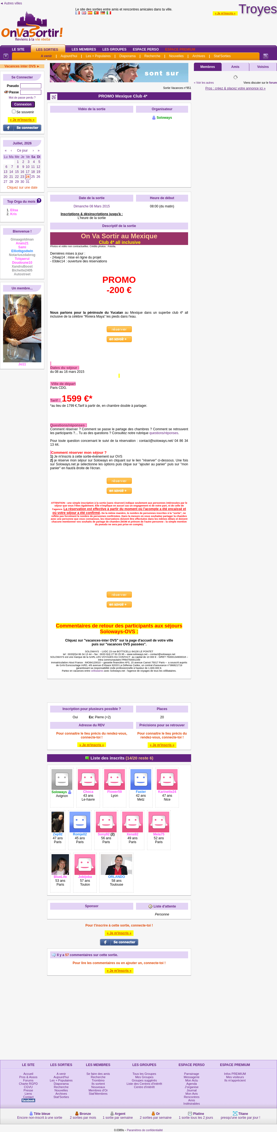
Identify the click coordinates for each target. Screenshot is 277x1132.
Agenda (191, 1083)
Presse (28, 1090)
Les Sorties (47, 50)
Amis (235, 67)
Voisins (263, 67)
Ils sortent (98, 1083)
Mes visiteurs (235, 1077)
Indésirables (191, 1103)
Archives (198, 56)
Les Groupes (114, 49)
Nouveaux (98, 1087)
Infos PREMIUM (235, 1073)
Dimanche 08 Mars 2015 (92, 206)
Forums (28, 1080)
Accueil (28, 1073)
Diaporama (127, 56)
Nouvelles (176, 56)
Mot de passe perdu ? (22, 97)
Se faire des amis (98, 1073)
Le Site (18, 49)
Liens (28, 1093)
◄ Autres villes (11, 3)
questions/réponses (163, 433)
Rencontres (191, 1097)
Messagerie (191, 1077)
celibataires (97, 670)
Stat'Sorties (222, 56)
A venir (46, 56)
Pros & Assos (28, 1077)
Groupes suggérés (144, 1080)
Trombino (98, 1080)
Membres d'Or (98, 1090)
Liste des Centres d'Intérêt (144, 1083)
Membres (207, 67)
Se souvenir (25, 112)
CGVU (28, 1087)
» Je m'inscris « (225, 13)
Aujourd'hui (69, 56)
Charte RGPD (28, 1083)
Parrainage (191, 1073)
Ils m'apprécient (235, 1080)
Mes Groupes (144, 1077)
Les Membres (84, 49)
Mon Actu (191, 1080)
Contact (28, 1097)
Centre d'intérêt (144, 1087)
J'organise (192, 1087)
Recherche (152, 56)
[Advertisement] (119, 1018)
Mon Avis (192, 1093)
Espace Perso (146, 49)
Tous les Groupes (144, 1073)
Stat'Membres (98, 1093)
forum (273, 82)
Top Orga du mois (21, 202)
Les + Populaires (98, 56)
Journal (192, 1090)
